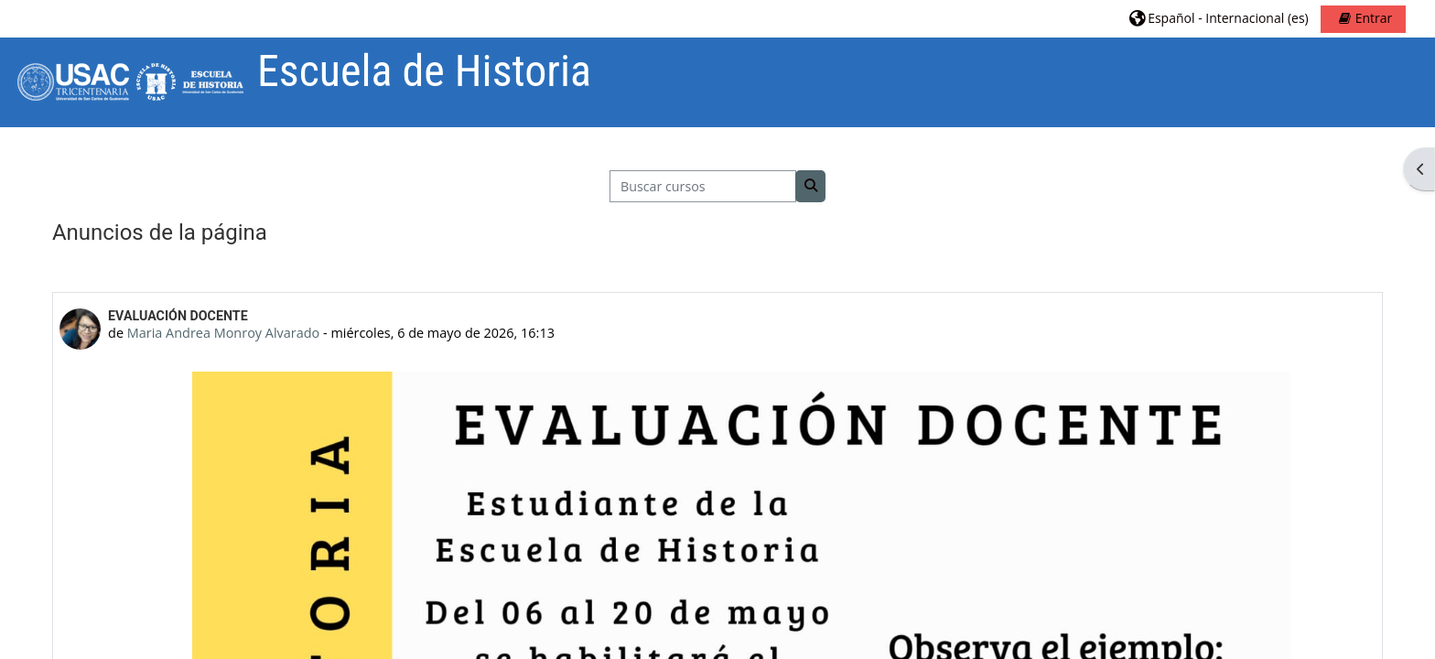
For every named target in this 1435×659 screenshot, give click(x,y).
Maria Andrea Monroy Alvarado (223, 332)
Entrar (1374, 18)
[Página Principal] (129, 81)
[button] (1219, 18)
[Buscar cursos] (703, 186)
